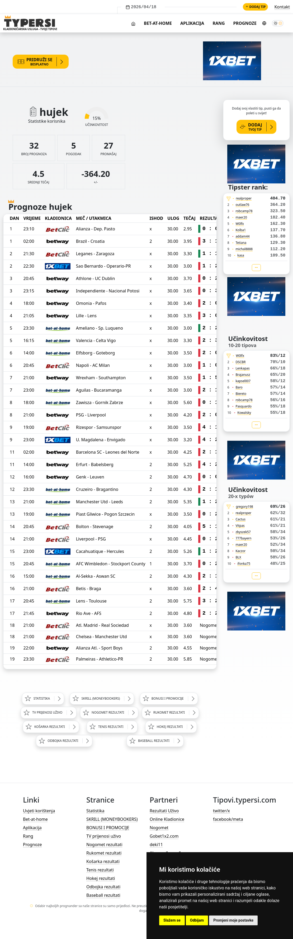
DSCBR (240, 362)
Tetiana (240, 242)
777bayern (243, 538)
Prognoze (245, 23)
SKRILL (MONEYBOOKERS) (112, 819)
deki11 (156, 844)
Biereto (240, 393)
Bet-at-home (158, 23)
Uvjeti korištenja (39, 811)
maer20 (241, 217)
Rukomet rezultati (103, 853)
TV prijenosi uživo (103, 836)
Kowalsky (244, 412)
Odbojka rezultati (103, 887)
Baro (239, 387)
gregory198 (244, 506)
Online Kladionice (167, 819)
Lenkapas (242, 368)
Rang (218, 23)
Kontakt (282, 7)
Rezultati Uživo (164, 811)
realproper (244, 198)
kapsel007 (243, 381)
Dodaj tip (255, 6)
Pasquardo (243, 406)
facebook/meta (228, 819)
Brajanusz (242, 374)
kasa (240, 255)
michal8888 (244, 249)
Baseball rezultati (103, 895)
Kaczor (240, 551)
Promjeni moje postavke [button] (233, 920)
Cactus (240, 519)
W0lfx (239, 223)
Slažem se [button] (172, 920)
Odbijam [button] (197, 920)
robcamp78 (243, 211)
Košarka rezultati (103, 861)
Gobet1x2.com (164, 836)
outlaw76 (242, 204)
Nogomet (159, 828)
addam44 (242, 236)
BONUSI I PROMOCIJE (107, 828)
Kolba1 (240, 230)
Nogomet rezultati (104, 844)
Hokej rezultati (100, 878)
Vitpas (240, 525)
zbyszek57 (243, 532)
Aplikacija (192, 23)
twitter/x (221, 811)
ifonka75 (243, 563)
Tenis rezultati (100, 870)
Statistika (95, 811)
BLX (238, 557)
